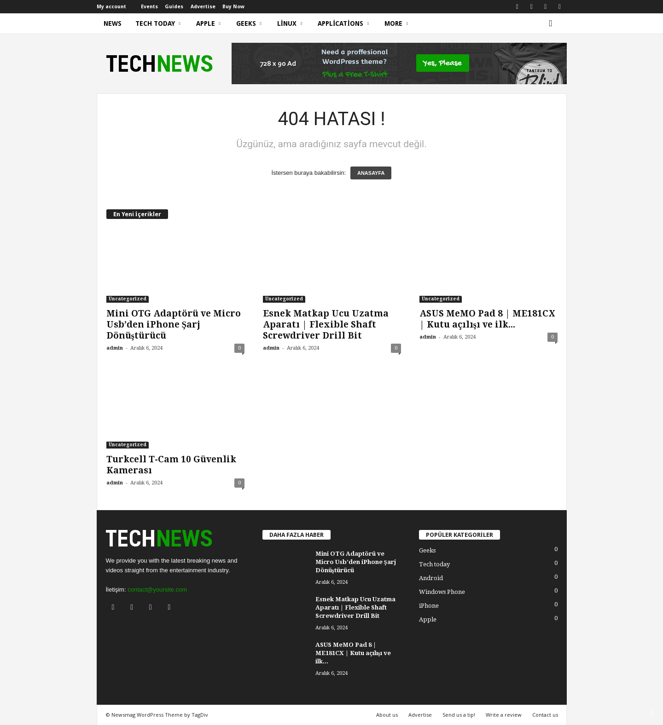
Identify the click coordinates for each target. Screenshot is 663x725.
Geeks (249, 23)
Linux (289, 23)
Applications (343, 23)
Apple (208, 23)
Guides (174, 7)
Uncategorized (127, 298)
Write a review (504, 714)
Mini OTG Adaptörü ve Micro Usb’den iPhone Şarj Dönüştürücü (173, 324)
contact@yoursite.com (157, 589)
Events (149, 7)
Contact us (545, 714)
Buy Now (233, 7)
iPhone (429, 605)
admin (114, 348)
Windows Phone (442, 591)
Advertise (203, 7)
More (396, 23)
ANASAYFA (371, 173)
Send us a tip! (458, 714)
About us (387, 714)
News (113, 23)
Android (431, 578)
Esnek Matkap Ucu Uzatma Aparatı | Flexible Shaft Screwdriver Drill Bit (326, 324)
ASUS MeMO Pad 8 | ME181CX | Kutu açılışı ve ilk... (487, 319)
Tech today (157, 23)
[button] (553, 23)
